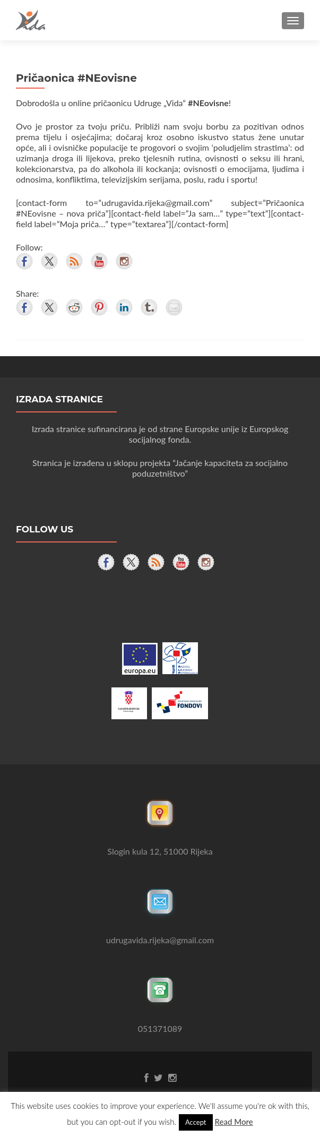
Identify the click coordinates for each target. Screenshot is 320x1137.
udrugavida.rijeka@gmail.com (160, 940)
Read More (234, 1121)
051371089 (160, 1028)
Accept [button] (195, 1122)
